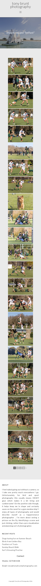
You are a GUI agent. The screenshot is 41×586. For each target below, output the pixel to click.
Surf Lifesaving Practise (12, 550)
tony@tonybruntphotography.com (22, 566)
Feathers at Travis (10, 544)
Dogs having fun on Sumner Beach (16, 538)
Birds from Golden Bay (11, 541)
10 (23, 468)
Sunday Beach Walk (10, 547)
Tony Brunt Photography (20, 5)
